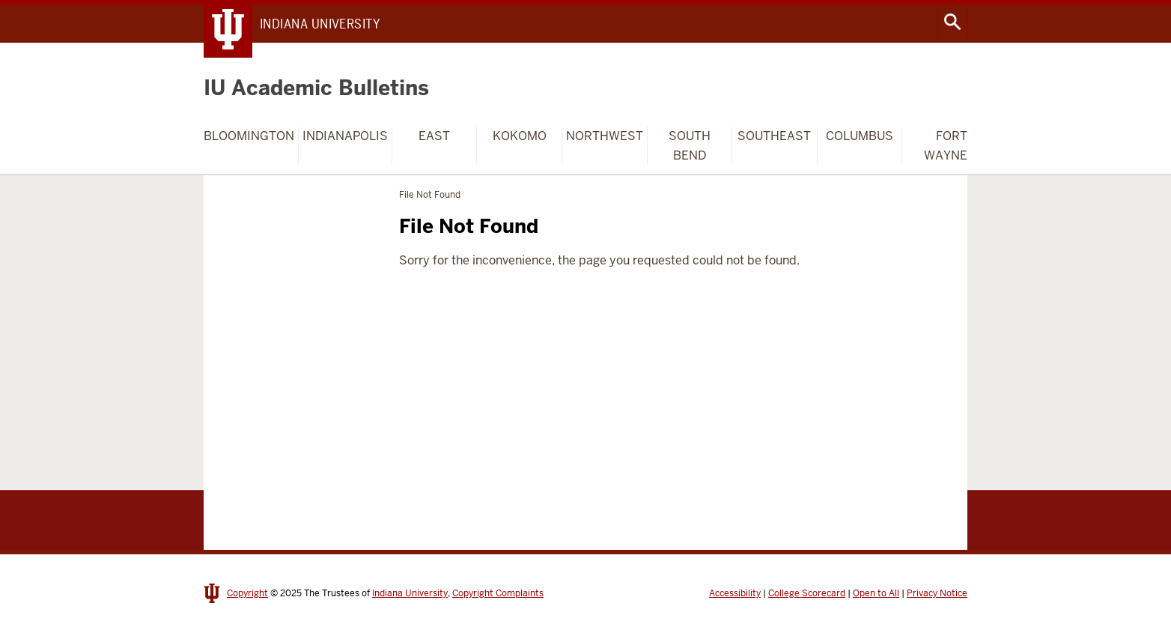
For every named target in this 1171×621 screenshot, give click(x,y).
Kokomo (520, 136)
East (434, 136)
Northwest (604, 136)
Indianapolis (345, 136)
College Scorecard (806, 593)
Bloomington (249, 136)
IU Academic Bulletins (316, 87)
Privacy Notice (937, 593)
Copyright (247, 593)
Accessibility (735, 593)
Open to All (876, 593)
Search (952, 21)
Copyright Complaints (498, 593)
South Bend (690, 145)
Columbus (859, 136)
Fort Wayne (945, 145)
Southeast (774, 136)
